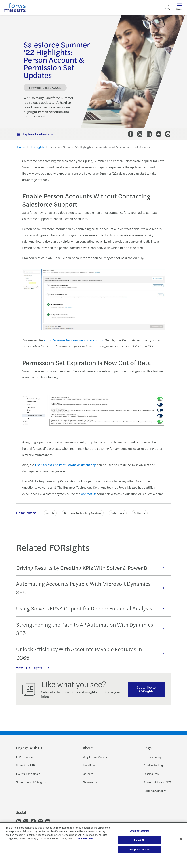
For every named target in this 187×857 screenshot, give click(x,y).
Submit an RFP (25, 765)
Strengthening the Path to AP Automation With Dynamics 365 (92, 629)
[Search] (167, 7)
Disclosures (151, 774)
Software (139, 513)
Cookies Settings (139, 830)
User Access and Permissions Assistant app (65, 465)
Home (21, 147)
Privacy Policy (152, 757)
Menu (179, 7)
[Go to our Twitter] (25, 821)
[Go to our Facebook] (33, 821)
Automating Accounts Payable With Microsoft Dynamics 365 (92, 588)
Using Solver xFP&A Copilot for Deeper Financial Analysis (92, 608)
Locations (89, 765)
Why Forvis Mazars (95, 757)
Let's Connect (25, 757)
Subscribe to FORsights (146, 689)
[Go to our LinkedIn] (18, 821)
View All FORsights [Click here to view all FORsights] (34, 667)
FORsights (37, 147)
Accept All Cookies (139, 849)
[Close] (181, 839)
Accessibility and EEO (157, 782)
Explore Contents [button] (33, 134)
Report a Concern (155, 790)
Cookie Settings (154, 765)
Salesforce (117, 513)
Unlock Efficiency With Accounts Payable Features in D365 (92, 653)
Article (50, 513)
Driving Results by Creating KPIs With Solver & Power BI (92, 567)
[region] (93, 839)
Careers (88, 774)
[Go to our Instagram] (40, 821)
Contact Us (88, 494)
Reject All (139, 840)
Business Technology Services (82, 513)
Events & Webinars (28, 774)
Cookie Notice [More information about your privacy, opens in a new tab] (85, 838)
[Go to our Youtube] (47, 821)
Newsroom (90, 782)
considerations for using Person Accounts (73, 340)
